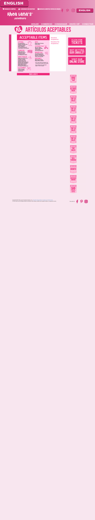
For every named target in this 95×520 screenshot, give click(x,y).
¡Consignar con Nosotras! (26, 9)
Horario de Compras (9, 9)
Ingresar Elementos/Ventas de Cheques (49, 9)
